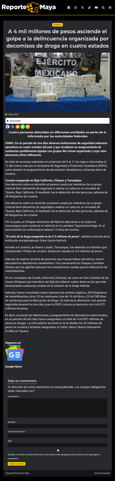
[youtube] (96, 7)
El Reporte (57, 25)
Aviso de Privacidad (102, 474)
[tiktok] (89, 7)
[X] (12, 126)
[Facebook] (7, 126)
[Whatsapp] (22, 126)
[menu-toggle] (110, 7)
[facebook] (69, 7)
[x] (82, 7)
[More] (27, 126)
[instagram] (76, 7)
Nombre (12, 423)
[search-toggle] (103, 7)
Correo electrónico (17, 433)
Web (10, 442)
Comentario (14, 396)
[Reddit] (17, 126)
